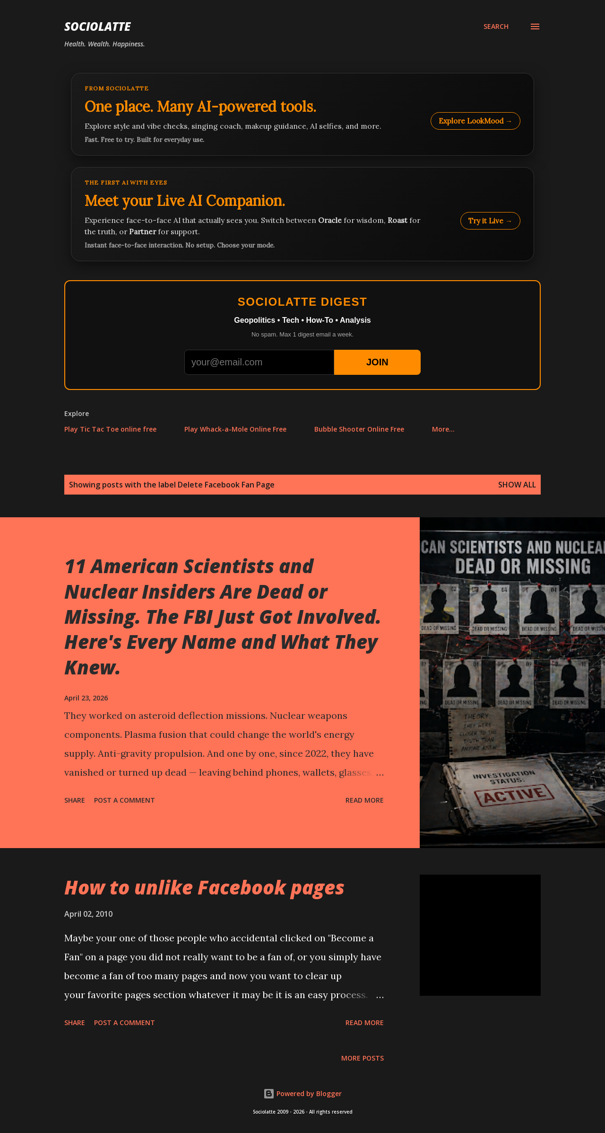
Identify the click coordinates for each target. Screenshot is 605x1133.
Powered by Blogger (302, 1093)
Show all (517, 484)
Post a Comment (124, 800)
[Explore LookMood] (302, 114)
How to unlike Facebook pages (204, 887)
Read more (365, 800)
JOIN (377, 362)
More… (443, 429)
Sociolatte (97, 26)
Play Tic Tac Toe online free (110, 429)
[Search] (496, 26)
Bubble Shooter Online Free (359, 429)
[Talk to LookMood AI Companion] (302, 214)
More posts (362, 1057)
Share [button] (74, 800)
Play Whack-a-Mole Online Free (235, 429)
